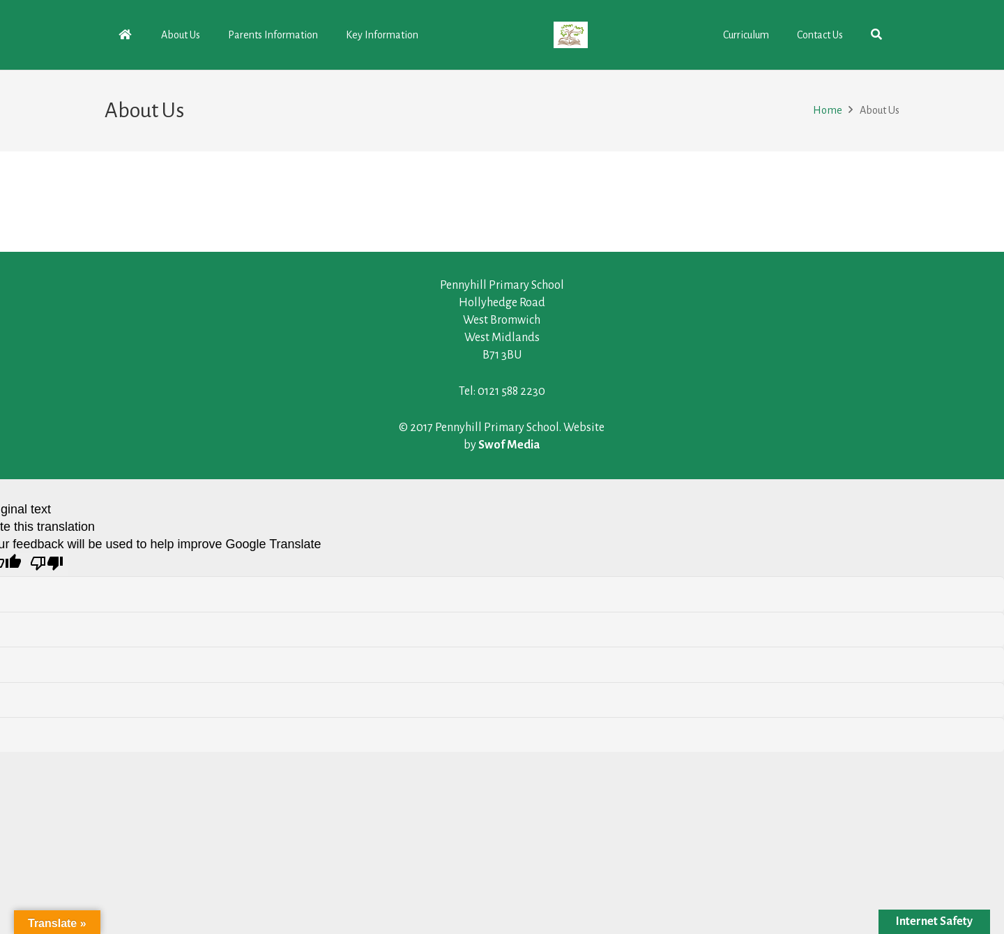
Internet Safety (934, 921)
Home (827, 110)
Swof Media (509, 445)
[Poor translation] (47, 564)
